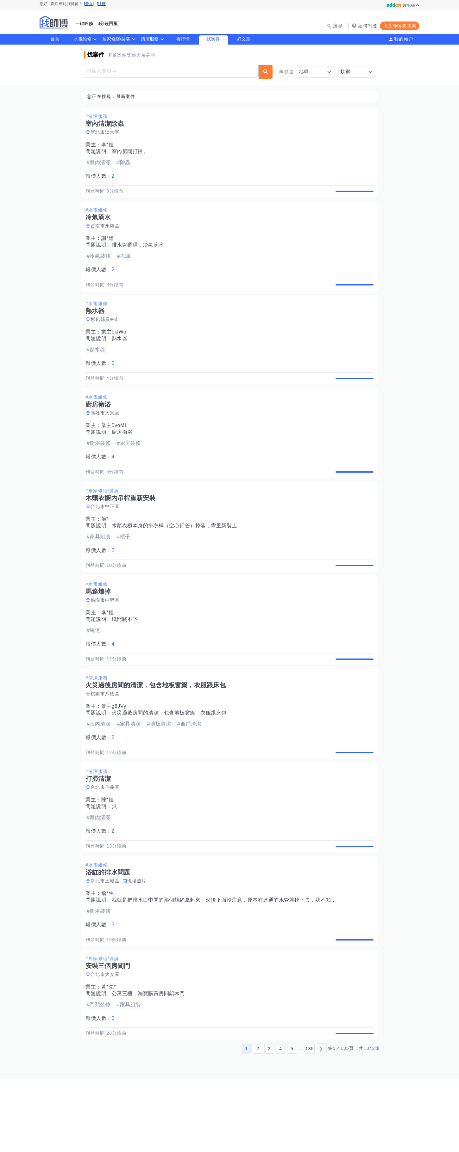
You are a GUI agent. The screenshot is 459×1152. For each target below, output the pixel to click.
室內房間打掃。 (132, 151)
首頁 (54, 38)
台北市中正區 (107, 535)
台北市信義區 (107, 838)
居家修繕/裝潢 (116, 38)
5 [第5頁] (292, 1121)
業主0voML (116, 447)
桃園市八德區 (107, 737)
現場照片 (138, 939)
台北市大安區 (107, 1040)
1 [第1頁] (246, 1121)
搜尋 (338, 25)
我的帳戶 (403, 38)
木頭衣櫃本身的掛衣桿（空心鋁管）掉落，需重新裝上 (176, 555)
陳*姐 (109, 851)
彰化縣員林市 (107, 334)
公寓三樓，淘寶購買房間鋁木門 (150, 1059)
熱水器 (121, 353)
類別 (345, 71)
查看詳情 (353, 194)
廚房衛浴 (124, 454)
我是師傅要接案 (400, 25)
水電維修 (82, 38)
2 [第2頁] (257, 1121)
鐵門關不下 (127, 656)
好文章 (243, 38)
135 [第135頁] (309, 1121)
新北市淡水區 (107, 132)
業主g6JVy (115, 750)
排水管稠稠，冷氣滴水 (140, 252)
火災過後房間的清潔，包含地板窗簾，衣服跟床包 (171, 756)
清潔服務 (150, 38)
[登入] (89, 4)
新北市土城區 (107, 939)
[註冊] (102, 4)
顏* (106, 548)
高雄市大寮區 (107, 435)
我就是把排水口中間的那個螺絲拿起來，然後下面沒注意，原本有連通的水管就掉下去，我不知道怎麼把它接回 (242, 958)
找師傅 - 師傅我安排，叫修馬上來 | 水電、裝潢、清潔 (54, 22)
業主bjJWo (116, 346)
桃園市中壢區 (107, 636)
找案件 (213, 38)
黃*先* (110, 1052)
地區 (304, 71)
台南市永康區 (107, 233)
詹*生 (109, 951)
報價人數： (101, 176)
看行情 (183, 38)
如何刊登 (367, 25)
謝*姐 (109, 245)
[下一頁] (321, 1121)
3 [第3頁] (269, 1121)
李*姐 (109, 145)
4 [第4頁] (280, 1121)
